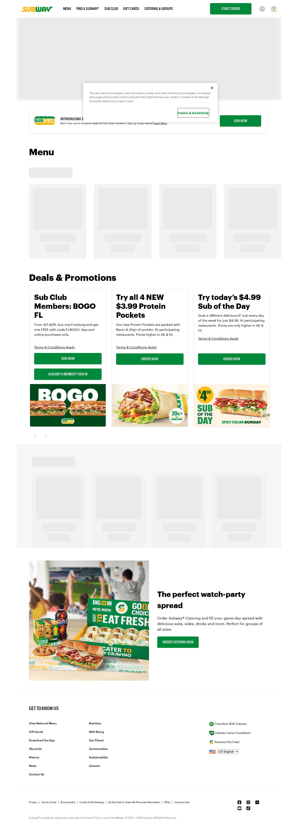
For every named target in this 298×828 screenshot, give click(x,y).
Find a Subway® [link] (87, 9)
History (34, 757)
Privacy (33, 802)
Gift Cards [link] (131, 9)
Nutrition (95, 723)
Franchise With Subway (228, 723)
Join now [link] (240, 121)
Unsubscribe (181, 802)
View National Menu (42, 723)
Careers (94, 766)
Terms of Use (48, 802)
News (32, 766)
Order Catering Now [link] (178, 642)
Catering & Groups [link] (158, 9)
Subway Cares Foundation (230, 733)
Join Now (68, 358)
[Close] (211, 87)
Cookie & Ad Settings (91, 802)
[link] (40, 8)
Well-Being (96, 732)
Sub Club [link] (111, 9)
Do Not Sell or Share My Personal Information (134, 802)
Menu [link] (67, 9)
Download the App (42, 740)
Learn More (160, 123)
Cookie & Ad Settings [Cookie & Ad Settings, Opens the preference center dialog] (193, 112)
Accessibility (68, 802)
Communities (98, 749)
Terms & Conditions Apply (54, 347)
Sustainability (98, 757)
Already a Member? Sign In (68, 374)
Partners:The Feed (224, 742)
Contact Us (36, 774)
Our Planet (96, 740)
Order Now (149, 359)
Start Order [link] (230, 9)
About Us (35, 749)
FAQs (167, 802)
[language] (228, 751)
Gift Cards (36, 732)
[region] (150, 102)
